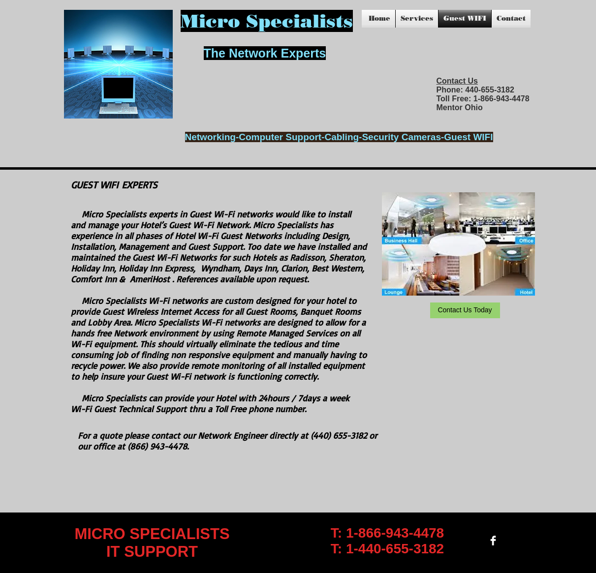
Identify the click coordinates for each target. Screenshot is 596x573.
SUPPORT (161, 551)
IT (115, 551)
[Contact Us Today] (465, 310)
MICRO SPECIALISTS (151, 534)
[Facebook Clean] (493, 540)
